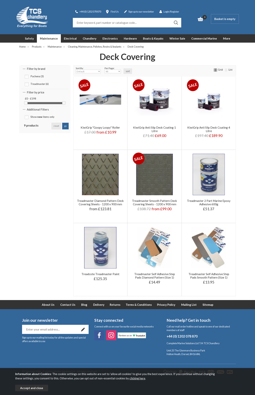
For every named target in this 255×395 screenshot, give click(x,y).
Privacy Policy (166, 304)
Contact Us (67, 304)
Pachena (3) (37, 76)
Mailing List (189, 304)
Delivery (98, 304)
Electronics (110, 38)
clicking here (137, 378)
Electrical (70, 38)
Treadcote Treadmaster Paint (100, 274)
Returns (115, 304)
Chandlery (89, 38)
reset (56, 126)
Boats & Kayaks (153, 38)
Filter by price (35, 92)
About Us (48, 304)
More (226, 38)
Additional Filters (38, 109)
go (65, 126)
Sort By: (88, 70)
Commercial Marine (204, 38)
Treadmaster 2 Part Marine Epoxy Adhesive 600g (208, 202)
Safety (29, 38)
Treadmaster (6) (39, 83)
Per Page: (113, 70)
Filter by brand (36, 68)
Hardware (130, 38)
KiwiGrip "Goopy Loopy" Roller (100, 127)
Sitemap (208, 304)
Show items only (42, 116)
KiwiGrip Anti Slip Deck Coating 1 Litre (154, 129)
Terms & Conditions (139, 304)
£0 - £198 (30, 98)
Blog (84, 304)
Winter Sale (177, 38)
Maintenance (49, 38)
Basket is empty (224, 19)
